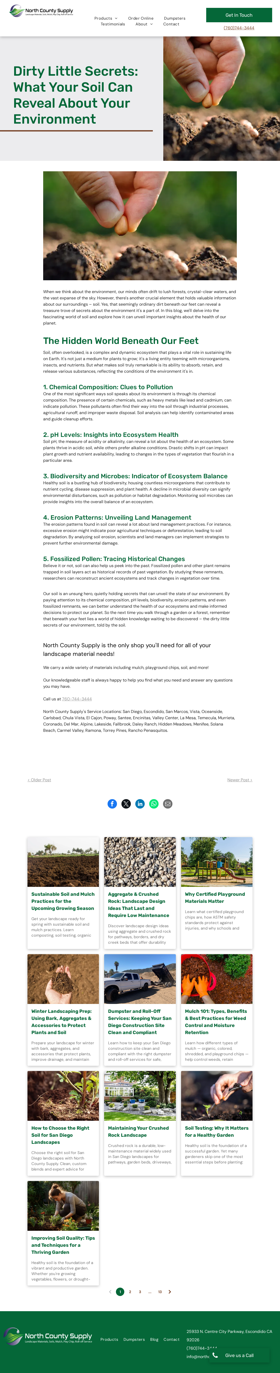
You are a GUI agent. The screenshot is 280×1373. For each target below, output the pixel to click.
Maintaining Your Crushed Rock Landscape (138, 1131)
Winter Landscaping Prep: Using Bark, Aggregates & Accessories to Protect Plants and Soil (61, 1021)
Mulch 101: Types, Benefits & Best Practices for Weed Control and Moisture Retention (216, 1021)
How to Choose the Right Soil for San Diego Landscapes (60, 1135)
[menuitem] (106, 18)
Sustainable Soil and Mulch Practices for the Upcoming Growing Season (63, 901)
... (150, 1291)
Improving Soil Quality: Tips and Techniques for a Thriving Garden (63, 1245)
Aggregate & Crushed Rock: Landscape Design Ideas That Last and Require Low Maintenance (138, 904)
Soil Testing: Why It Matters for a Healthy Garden (217, 1131)
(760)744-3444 (239, 28)
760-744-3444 (77, 699)
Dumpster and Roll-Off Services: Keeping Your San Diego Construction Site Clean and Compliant (140, 1021)
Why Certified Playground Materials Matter (215, 897)
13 (160, 1291)
